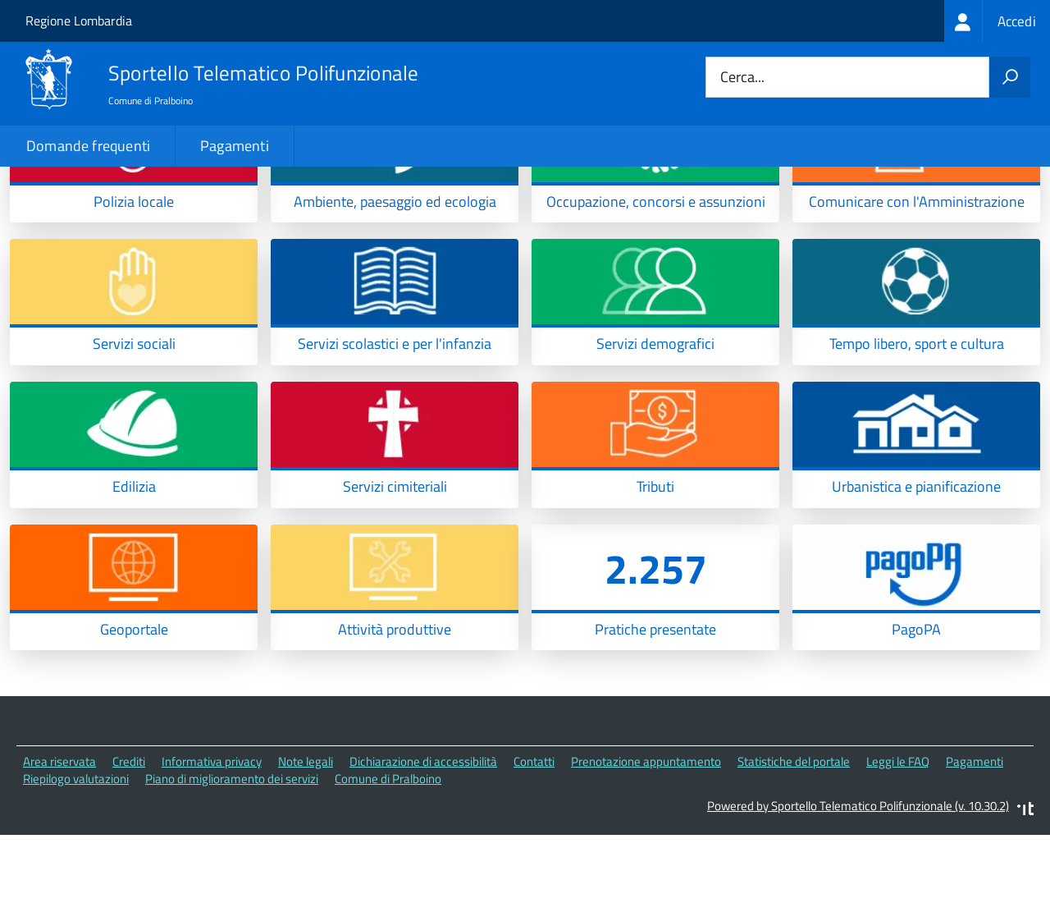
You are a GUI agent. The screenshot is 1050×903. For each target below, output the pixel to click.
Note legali (305, 832)
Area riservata (59, 832)
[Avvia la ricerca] (1009, 77)
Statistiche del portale (793, 832)
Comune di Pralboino (388, 848)
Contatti (534, 832)
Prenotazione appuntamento (646, 832)
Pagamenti (234, 146)
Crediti (128, 832)
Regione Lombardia (78, 20)
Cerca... (742, 77)
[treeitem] (997, 21)
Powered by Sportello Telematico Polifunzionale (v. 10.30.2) (858, 875)
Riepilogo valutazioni (76, 848)
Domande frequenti (88, 146)
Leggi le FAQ (897, 832)
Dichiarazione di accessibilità (423, 832)
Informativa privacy (212, 832)
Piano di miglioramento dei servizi (231, 848)
